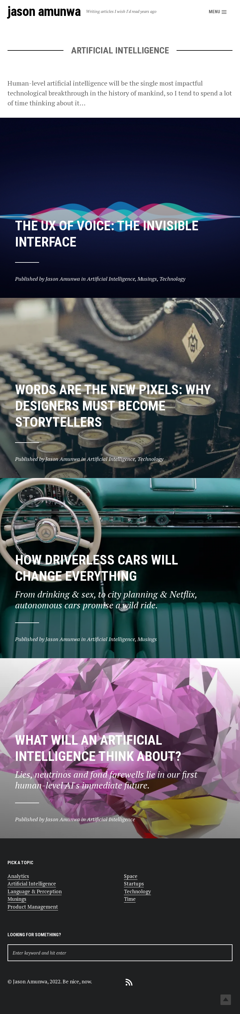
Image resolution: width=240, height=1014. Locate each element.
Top (225, 999)
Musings (17, 898)
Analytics (18, 876)
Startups (134, 883)
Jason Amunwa (44, 11)
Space (130, 876)
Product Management (33, 906)
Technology (137, 891)
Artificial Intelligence (32, 883)
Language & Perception (35, 891)
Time (130, 898)
